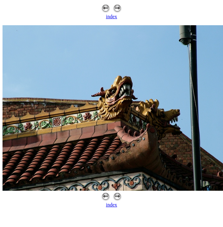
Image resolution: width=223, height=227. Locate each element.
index (111, 16)
